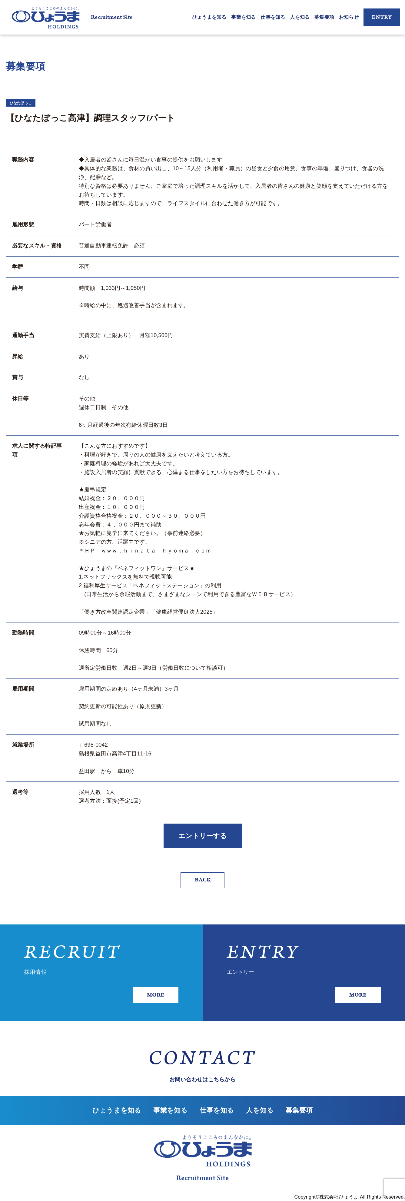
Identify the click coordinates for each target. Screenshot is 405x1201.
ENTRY (382, 17)
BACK (203, 880)
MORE (155, 995)
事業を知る (243, 17)
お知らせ (349, 17)
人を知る (300, 17)
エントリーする (202, 836)
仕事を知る (273, 17)
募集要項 (324, 17)
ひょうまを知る (209, 17)
